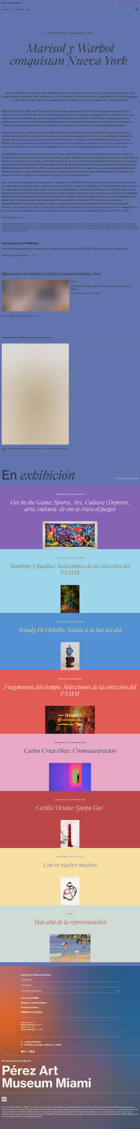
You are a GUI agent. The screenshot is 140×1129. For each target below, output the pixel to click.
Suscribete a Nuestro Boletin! (36, 975)
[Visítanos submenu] (5, 9)
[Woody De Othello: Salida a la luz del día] (70, 641)
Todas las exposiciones (127, 478)
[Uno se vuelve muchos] (70, 876)
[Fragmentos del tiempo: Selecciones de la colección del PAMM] (70, 702)
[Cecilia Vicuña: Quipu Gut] (70, 819)
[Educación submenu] (19, 9)
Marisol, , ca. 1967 (35, 450)
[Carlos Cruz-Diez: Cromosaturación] (70, 762)
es (137, 3)
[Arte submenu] (12, 9)
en (133, 3)
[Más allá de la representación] (70, 933)
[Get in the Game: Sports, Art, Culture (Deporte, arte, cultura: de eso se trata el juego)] (70, 517)
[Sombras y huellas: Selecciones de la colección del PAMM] (70, 581)
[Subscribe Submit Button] (117, 991)
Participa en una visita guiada (18, 255)
